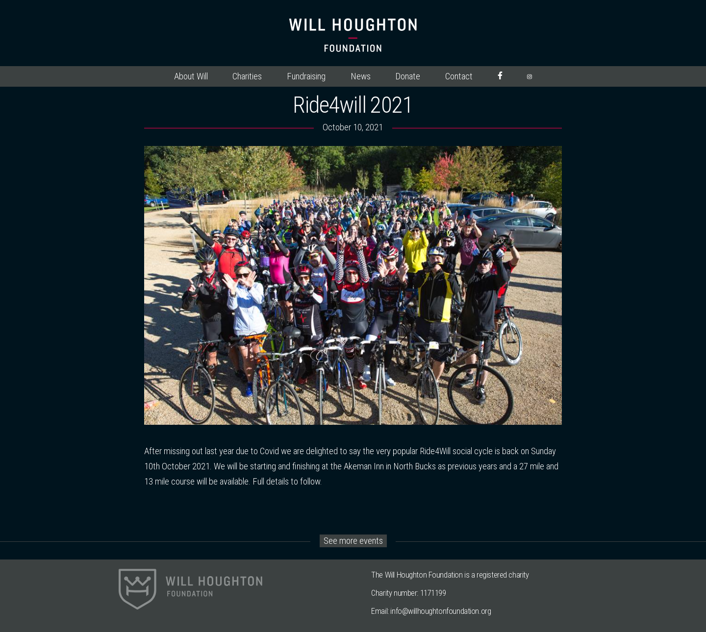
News (361, 76)
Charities (247, 76)
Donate (407, 76)
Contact (459, 76)
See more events (353, 540)
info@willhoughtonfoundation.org (440, 611)
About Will (191, 76)
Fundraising (306, 76)
